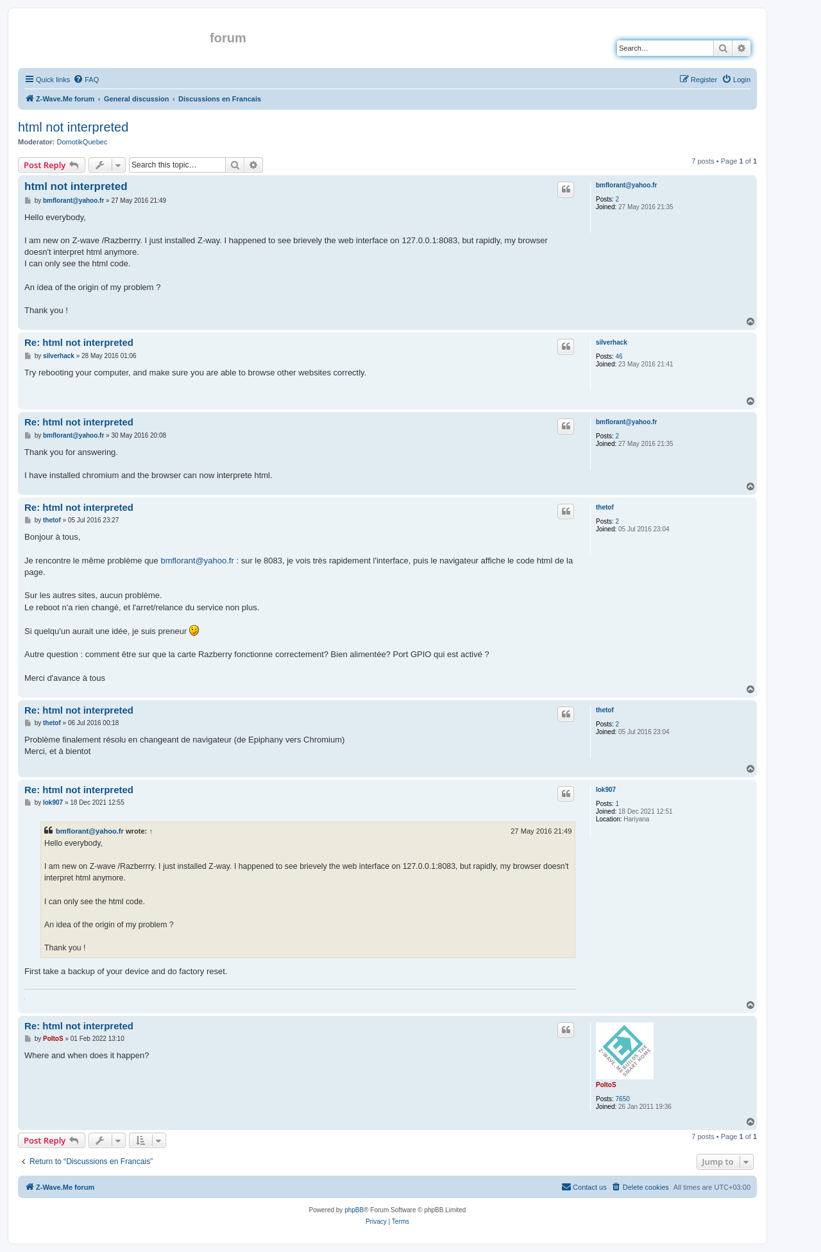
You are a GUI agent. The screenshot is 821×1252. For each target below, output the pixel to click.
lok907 (606, 789)
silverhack (611, 342)
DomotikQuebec (82, 142)
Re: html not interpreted (78, 342)
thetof (605, 507)
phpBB (354, 1209)
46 (619, 356)
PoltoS (606, 1084)
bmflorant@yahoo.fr (626, 185)
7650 (623, 1098)
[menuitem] (86, 79)
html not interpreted (73, 127)
